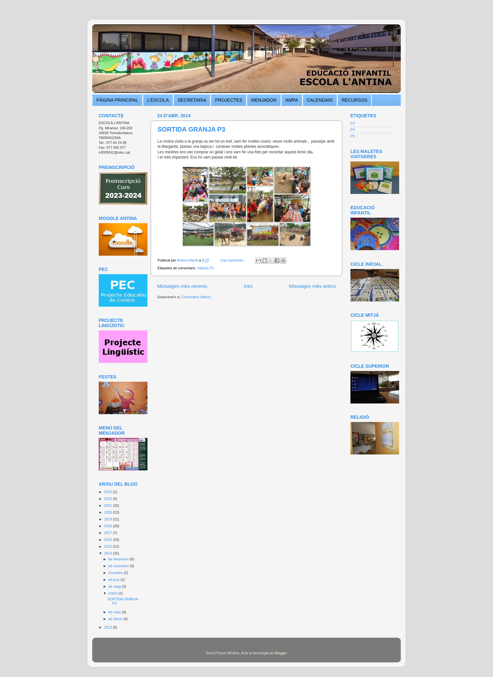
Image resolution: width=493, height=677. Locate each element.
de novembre (119, 566)
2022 (108, 499)
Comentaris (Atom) (196, 297)
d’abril (113, 593)
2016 (108, 540)
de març (115, 612)
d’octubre (116, 573)
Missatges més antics (312, 286)
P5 (352, 136)
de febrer (115, 619)
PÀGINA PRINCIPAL (117, 100)
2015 (108, 546)
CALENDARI (320, 100)
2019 (108, 519)
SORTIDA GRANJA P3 (191, 129)
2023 (108, 492)
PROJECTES (228, 100)
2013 (108, 627)
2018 (108, 526)
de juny (114, 579)
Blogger (281, 653)
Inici (248, 286)
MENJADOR (264, 100)
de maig (115, 586)
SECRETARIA (192, 100)
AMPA (291, 100)
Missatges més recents (182, 286)
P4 (352, 130)
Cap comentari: (232, 260)
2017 (108, 533)
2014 (108, 553)
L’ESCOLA (158, 100)
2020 (108, 512)
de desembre (119, 559)
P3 (211, 268)
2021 (108, 505)
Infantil (202, 268)
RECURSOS (354, 100)
